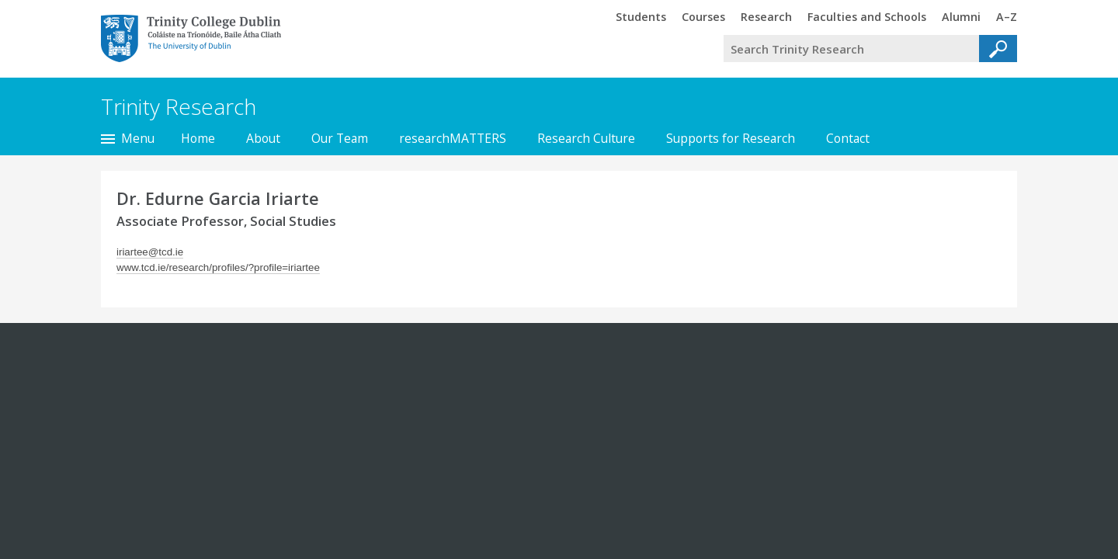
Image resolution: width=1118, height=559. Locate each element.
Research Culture (586, 138)
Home (198, 138)
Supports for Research (730, 138)
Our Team (339, 138)
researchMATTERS (452, 138)
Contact (848, 138)
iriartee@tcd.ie (149, 252)
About (263, 138)
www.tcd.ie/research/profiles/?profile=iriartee (218, 267)
